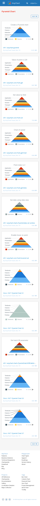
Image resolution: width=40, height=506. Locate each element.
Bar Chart (24, 477)
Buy (3, 466)
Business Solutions (7, 458)
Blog (3, 468)
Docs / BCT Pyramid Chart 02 (13, 328)
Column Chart (26, 479)
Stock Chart (25, 487)
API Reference (6, 477)
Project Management (28, 485)
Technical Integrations (8, 460)
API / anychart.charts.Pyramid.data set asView (19, 223)
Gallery (4, 483)
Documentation (6, 481)
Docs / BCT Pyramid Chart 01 (13, 293)
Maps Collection (6, 487)
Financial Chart (26, 481)
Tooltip (24, 490)
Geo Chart (25, 483)
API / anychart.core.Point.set (13, 118)
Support (24, 458)
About (23, 464)
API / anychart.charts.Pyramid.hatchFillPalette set (20, 363)
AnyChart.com (21, 499)
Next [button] (34, 16)
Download (5, 464)
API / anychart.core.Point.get (13, 83)
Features (4, 456)
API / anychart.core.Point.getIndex (15, 188)
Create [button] (33, 3)
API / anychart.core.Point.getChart (15, 153)
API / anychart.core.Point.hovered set (16, 258)
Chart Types (25, 456)
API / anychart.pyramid (11, 48)
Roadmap (25, 460)
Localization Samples (8, 485)
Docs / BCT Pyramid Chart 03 (13, 398)
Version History (26, 462)
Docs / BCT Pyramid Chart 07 (13, 433)
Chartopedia (5, 462)
